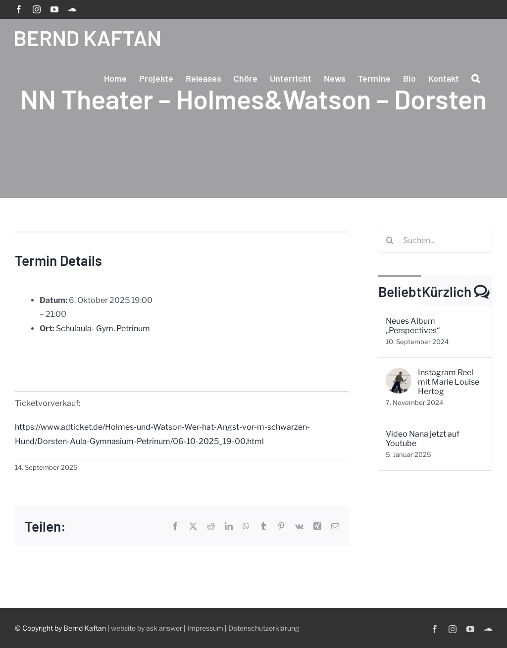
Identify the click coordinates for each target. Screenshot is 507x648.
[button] (475, 78)
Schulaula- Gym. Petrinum (103, 328)
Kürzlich (446, 291)
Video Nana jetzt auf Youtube (422, 438)
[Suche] (390, 240)
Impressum (205, 628)
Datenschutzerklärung (263, 628)
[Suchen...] (435, 240)
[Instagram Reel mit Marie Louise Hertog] (398, 374)
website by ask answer (146, 628)
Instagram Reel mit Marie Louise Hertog (448, 382)
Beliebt (399, 291)
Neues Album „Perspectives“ (413, 325)
